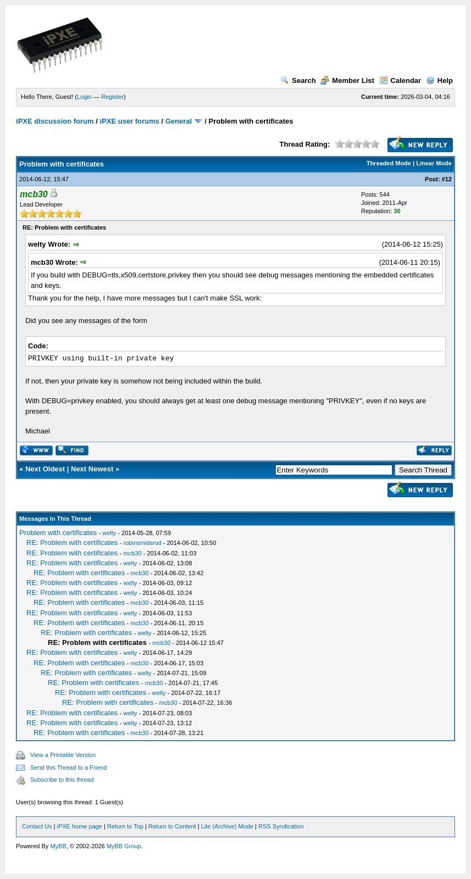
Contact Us (37, 826)
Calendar (400, 80)
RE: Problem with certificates (72, 542)
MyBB (58, 846)
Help (439, 80)
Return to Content (172, 826)
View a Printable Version (63, 755)
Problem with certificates (58, 532)
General (178, 121)
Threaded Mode (389, 163)
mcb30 (133, 553)
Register (112, 96)
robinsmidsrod (143, 542)
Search (297, 80)
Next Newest (92, 469)
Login (84, 96)
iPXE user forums (129, 121)
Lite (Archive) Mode (227, 826)
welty (109, 533)
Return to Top (125, 826)
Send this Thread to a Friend (68, 767)
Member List (347, 80)
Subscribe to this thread (62, 779)
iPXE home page (79, 826)
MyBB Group (124, 846)
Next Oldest (45, 469)
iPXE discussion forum (55, 121)
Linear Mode (434, 163)
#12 (447, 179)
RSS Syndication (281, 826)
